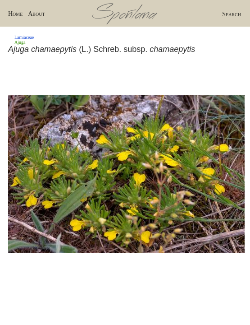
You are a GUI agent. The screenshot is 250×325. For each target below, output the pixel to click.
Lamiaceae (24, 37)
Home (15, 13)
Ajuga (19, 42)
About (36, 13)
